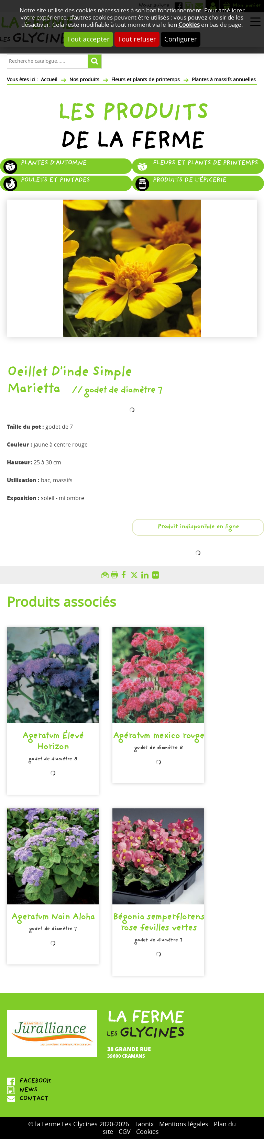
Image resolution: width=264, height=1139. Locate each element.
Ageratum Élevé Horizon (53, 742)
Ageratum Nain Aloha (52, 917)
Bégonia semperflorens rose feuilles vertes (158, 923)
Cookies (189, 24)
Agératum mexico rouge (158, 736)
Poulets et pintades (55, 181)
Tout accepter (88, 39)
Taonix (144, 1124)
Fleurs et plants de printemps (145, 80)
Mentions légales (183, 1124)
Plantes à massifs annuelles (224, 80)
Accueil (49, 80)
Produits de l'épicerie (189, 181)
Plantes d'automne (53, 163)
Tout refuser (137, 39)
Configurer (180, 39)
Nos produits (84, 80)
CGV (125, 1132)
